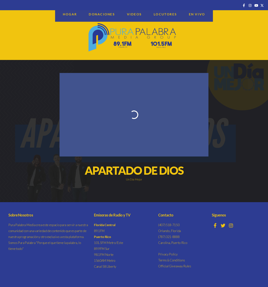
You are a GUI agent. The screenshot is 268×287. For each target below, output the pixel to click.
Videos (134, 14)
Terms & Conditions (171, 260)
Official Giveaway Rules (174, 266)
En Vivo (197, 14)
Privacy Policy (168, 254)
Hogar (70, 14)
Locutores (165, 14)
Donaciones (102, 14)
